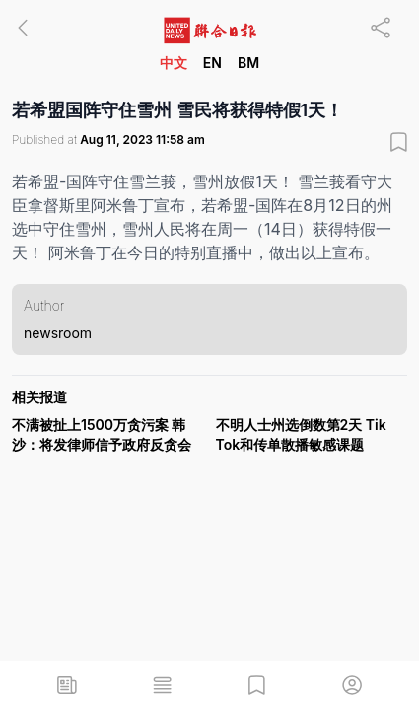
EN (212, 62)
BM (248, 62)
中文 (173, 62)
